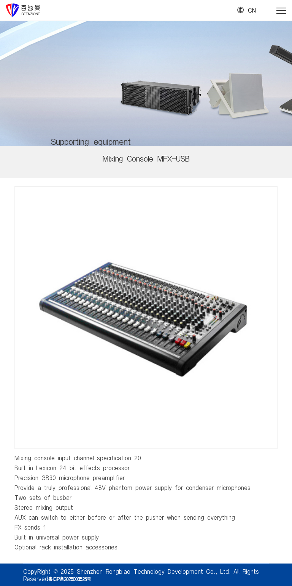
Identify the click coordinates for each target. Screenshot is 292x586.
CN (252, 10)
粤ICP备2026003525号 (69, 579)
